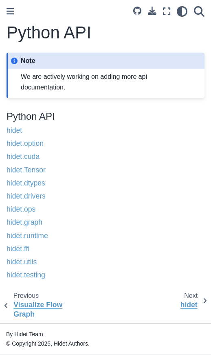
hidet (14, 130)
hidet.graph (24, 222)
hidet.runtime (27, 236)
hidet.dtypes (26, 183)
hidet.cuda (23, 156)
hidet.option (25, 143)
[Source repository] (137, 11)
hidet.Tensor (26, 170)
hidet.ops (21, 209)
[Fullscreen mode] (167, 11)
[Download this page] (152, 10)
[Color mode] (182, 11)
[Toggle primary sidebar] (10, 11)
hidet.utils (22, 262)
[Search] (199, 11)
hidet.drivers (26, 196)
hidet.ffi (18, 249)
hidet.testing (26, 275)
